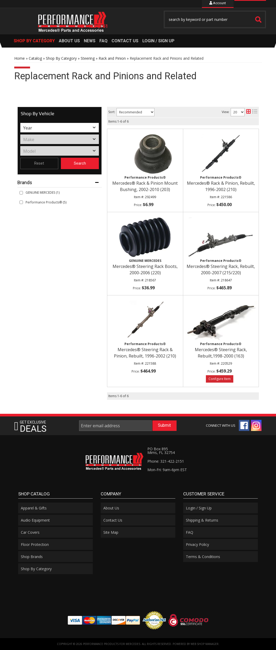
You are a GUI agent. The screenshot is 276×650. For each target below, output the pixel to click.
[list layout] (254, 112)
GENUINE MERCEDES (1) (43, 192)
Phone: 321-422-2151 (165, 461)
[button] (215, 19)
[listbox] (59, 127)
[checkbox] (21, 192)
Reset (39, 163)
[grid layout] (248, 112)
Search (80, 163)
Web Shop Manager (205, 644)
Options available (219, 379)
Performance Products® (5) (46, 202)
